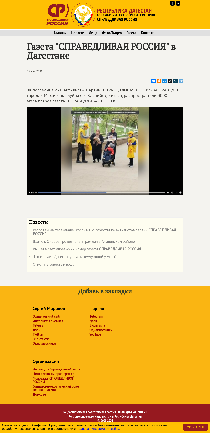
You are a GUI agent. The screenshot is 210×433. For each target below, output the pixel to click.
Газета (131, 33)
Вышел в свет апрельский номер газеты (85, 249)
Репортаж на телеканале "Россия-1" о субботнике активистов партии (102, 232)
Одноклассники (44, 343)
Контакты (148, 33)
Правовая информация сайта (97, 428)
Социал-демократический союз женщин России (56, 388)
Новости (77, 33)
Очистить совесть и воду (51, 265)
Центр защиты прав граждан (54, 374)
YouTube (95, 334)
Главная (60, 33)
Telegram (39, 325)
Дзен (36, 330)
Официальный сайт (47, 316)
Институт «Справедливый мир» (56, 369)
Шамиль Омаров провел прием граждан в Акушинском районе (82, 242)
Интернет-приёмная (48, 321)
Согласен (195, 427)
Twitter (38, 334)
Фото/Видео (112, 33)
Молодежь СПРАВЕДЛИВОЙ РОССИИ (53, 380)
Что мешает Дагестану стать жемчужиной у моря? (73, 257)
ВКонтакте (41, 339)
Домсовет (40, 394)
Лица (93, 33)
